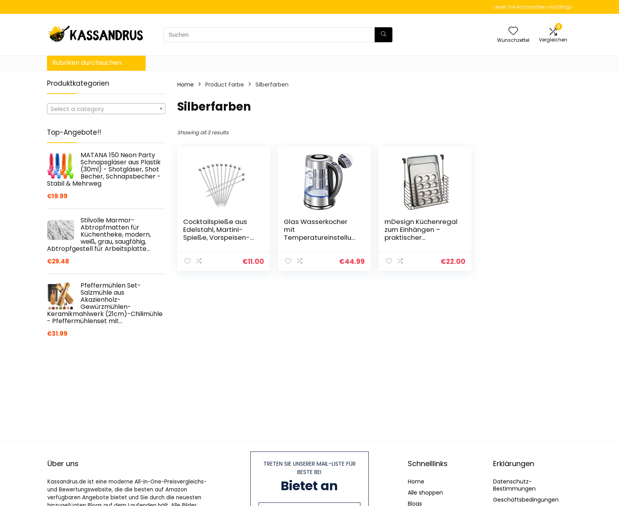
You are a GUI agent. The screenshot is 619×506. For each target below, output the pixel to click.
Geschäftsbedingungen (526, 500)
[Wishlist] (513, 31)
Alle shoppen (425, 493)
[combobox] (106, 108)
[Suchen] (383, 34)
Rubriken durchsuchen (87, 62)
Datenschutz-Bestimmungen (514, 485)
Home (185, 84)
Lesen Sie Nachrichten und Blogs (532, 7)
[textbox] (106, 109)
